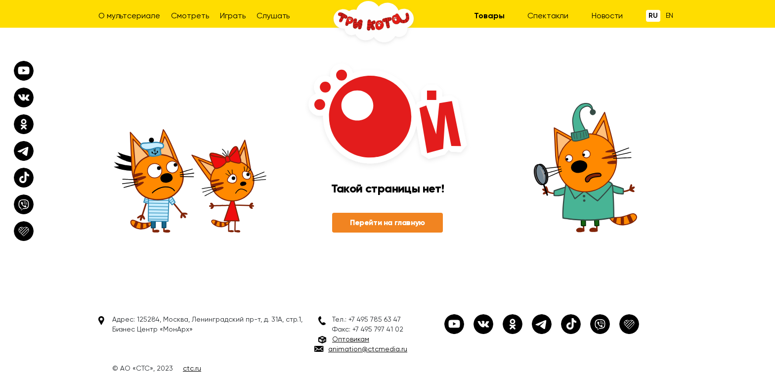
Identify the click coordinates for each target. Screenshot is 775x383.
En (670, 15)
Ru (653, 15)
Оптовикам (350, 339)
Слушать (273, 15)
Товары (489, 15)
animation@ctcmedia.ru (367, 349)
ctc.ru (192, 368)
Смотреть (190, 15)
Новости (607, 15)
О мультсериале (129, 15)
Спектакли (547, 15)
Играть (232, 15)
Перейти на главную (387, 222)
